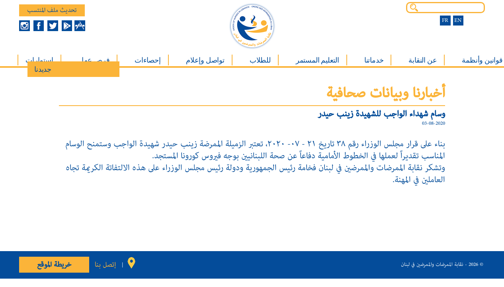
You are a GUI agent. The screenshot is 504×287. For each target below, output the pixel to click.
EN (458, 20)
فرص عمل (94, 60)
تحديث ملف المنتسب (52, 10)
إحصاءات (148, 60)
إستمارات (39, 60)
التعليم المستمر (317, 60)
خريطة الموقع (54, 264)
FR (445, 20)
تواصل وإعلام (205, 60)
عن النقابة (422, 60)
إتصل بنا (105, 264)
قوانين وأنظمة (482, 60)
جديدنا (42, 69)
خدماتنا (374, 60)
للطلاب (260, 60)
